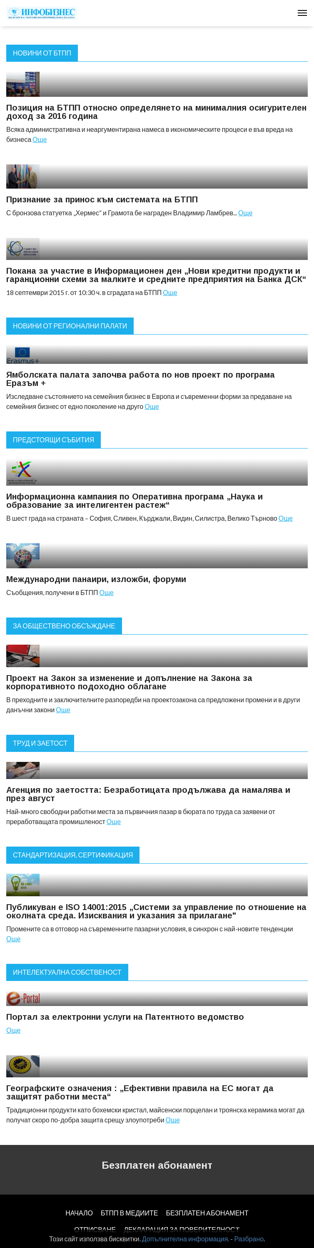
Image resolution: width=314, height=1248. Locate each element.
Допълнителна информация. (185, 1239)
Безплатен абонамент (157, 1165)
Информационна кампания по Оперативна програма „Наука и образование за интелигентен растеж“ (134, 500)
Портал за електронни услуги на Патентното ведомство (125, 1016)
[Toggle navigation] (302, 13)
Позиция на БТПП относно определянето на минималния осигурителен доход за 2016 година (156, 112)
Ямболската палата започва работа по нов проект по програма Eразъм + (140, 379)
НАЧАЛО (79, 1213)
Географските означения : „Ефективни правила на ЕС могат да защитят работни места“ (140, 1092)
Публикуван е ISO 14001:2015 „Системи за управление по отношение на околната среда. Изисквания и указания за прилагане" (156, 911)
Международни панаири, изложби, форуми (96, 579)
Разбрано (249, 1239)
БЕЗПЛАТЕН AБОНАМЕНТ (207, 1213)
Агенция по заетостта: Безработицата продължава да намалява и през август (148, 794)
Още (39, 139)
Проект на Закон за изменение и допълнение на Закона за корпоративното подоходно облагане (129, 682)
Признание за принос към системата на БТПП (102, 199)
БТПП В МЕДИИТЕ (129, 1213)
